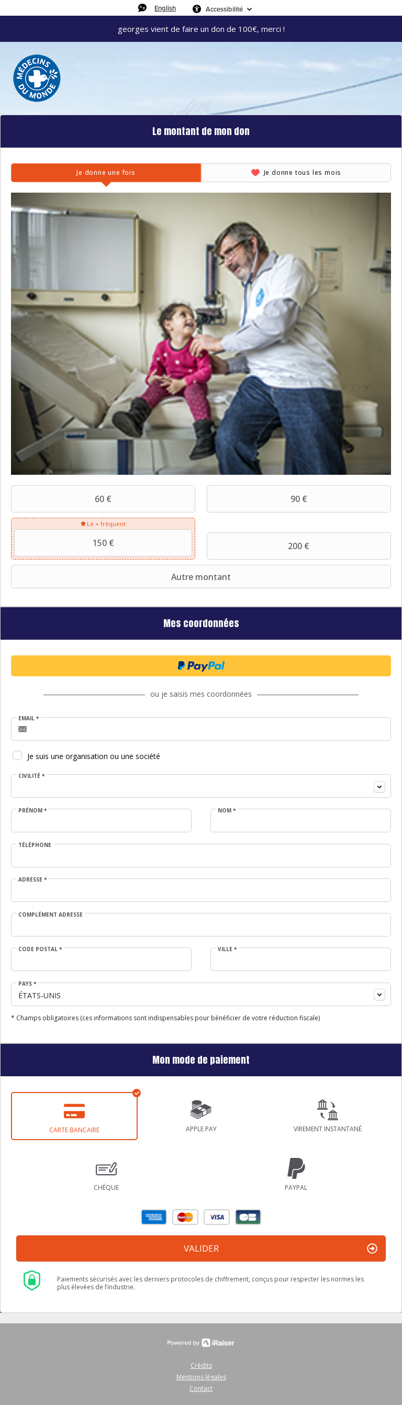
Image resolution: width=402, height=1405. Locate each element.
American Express (154, 1217)
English (165, 8)
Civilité (31, 776)
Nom (227, 810)
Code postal (40, 949)
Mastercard (185, 1217)
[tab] (106, 172)
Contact (201, 1388)
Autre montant (122, 576)
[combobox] (201, 786)
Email (28, 718)
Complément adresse (50, 914)
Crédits (201, 1365)
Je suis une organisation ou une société (93, 756)
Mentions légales (201, 1377)
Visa (217, 1217)
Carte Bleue (248, 1217)
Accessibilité (224, 9)
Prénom (32, 810)
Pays (27, 983)
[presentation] (106, 173)
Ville (227, 949)
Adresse (32, 879)
